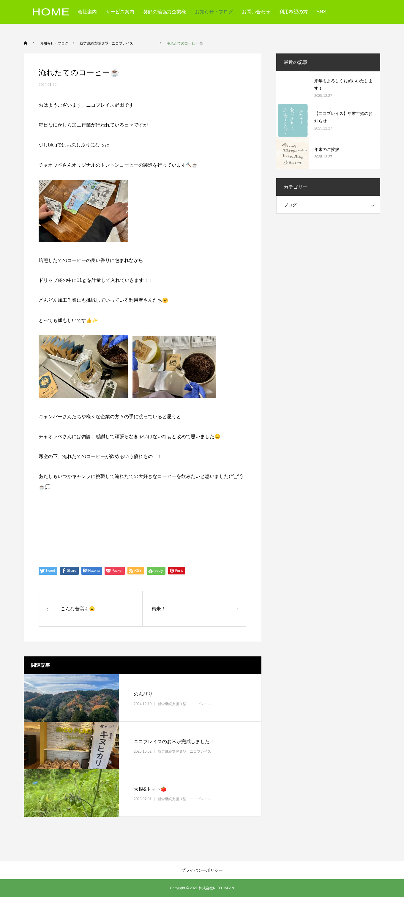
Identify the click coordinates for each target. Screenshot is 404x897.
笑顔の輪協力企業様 (164, 11)
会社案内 (87, 11)
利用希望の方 (293, 11)
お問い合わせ (256, 11)
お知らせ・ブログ (214, 11)
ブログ (290, 205)
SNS (321, 11)
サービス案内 (120, 11)
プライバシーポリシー (202, 870)
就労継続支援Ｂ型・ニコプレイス (195, 704)
